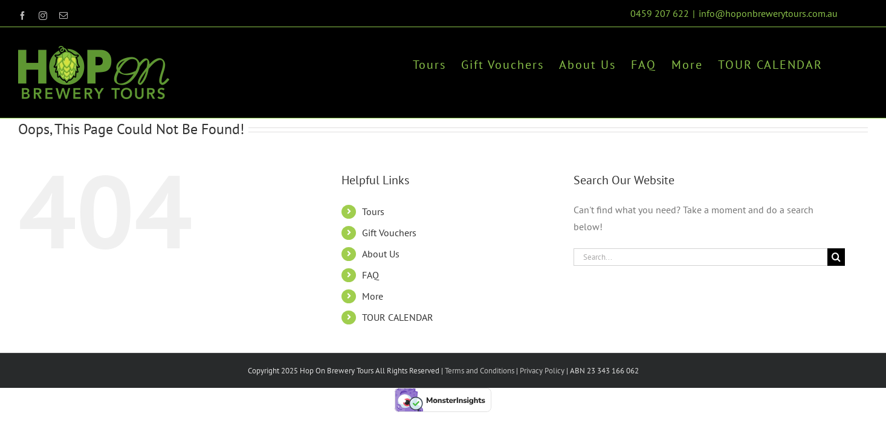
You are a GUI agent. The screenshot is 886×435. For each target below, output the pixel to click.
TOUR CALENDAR (397, 317)
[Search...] (700, 257)
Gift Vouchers (389, 233)
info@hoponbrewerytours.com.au (768, 13)
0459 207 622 (659, 13)
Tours (373, 211)
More (372, 296)
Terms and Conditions (479, 371)
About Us (380, 254)
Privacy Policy (541, 371)
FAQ (370, 275)
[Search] (836, 257)
